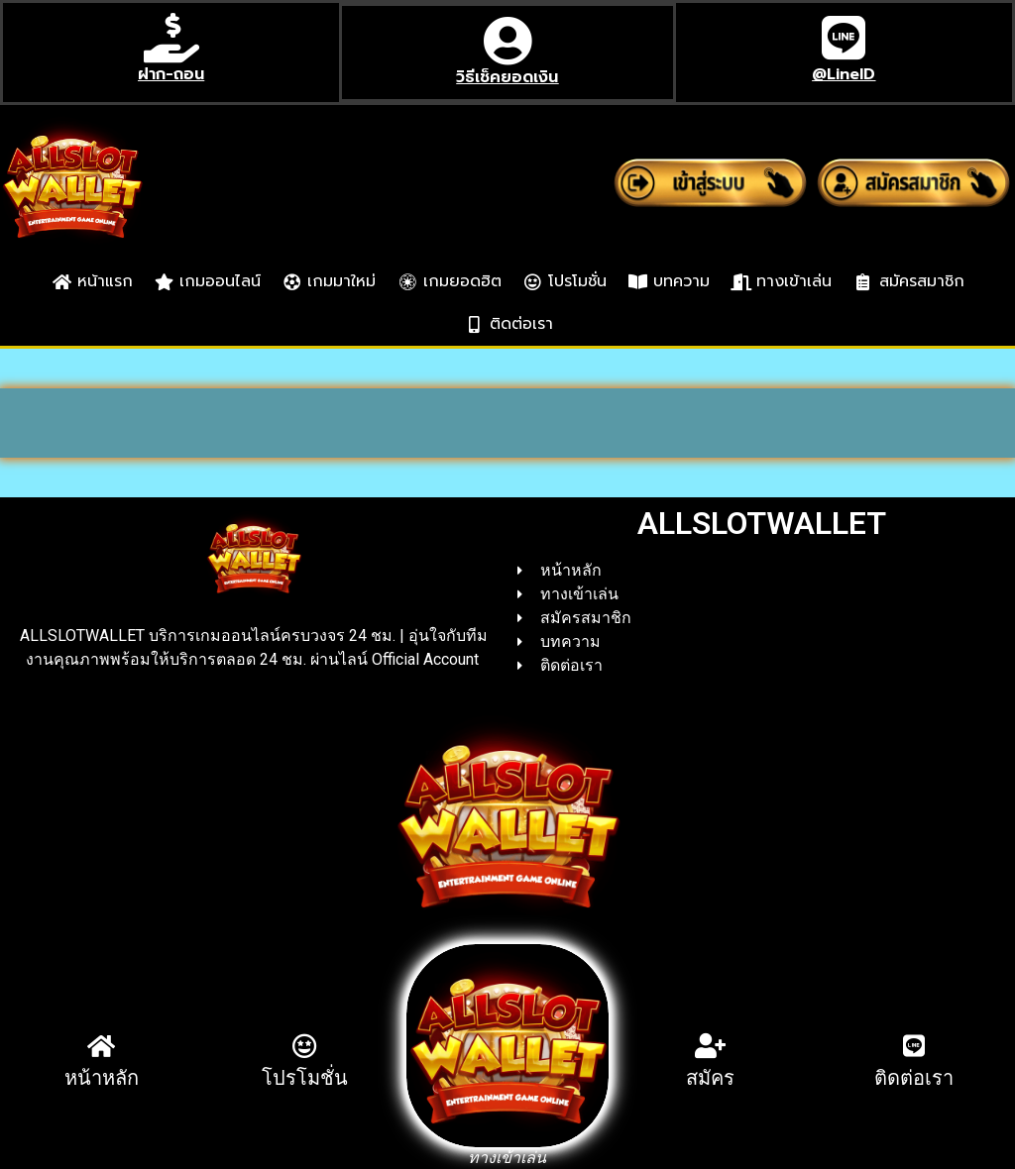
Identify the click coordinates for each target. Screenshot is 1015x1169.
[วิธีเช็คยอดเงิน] (507, 40)
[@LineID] (843, 37)
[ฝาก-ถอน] (171, 37)
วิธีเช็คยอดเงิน (507, 77)
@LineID (843, 74)
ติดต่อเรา (914, 1078)
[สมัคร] (710, 1045)
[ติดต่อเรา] (913, 1045)
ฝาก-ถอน (171, 74)
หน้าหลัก (101, 1078)
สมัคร (710, 1078)
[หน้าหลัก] (101, 1045)
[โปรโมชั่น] (304, 1045)
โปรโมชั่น (305, 1078)
